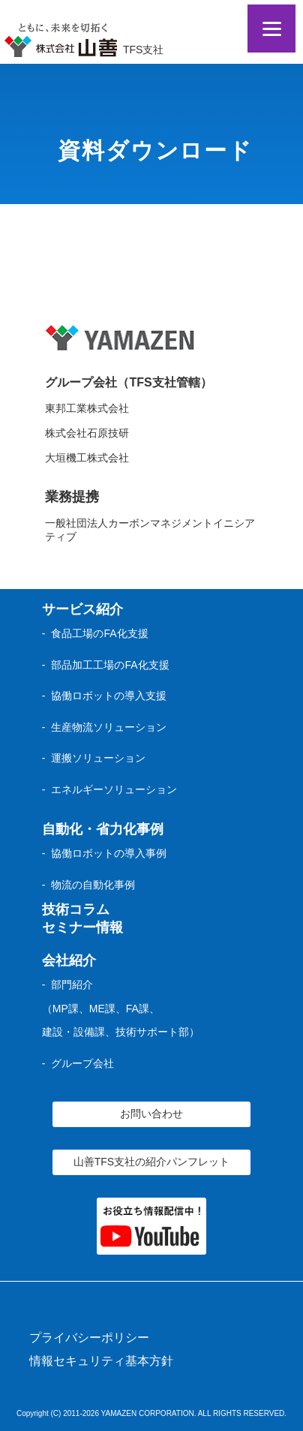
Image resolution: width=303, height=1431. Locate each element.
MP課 (65, 1009)
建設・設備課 (73, 1032)
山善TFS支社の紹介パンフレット (152, 1162)
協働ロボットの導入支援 (108, 696)
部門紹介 (72, 985)
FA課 (137, 1009)
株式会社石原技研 (87, 433)
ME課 (102, 1009)
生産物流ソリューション (108, 727)
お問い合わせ (151, 1114)
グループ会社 (82, 1063)
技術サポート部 (152, 1032)
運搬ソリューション (98, 758)
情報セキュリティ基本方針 (101, 1360)
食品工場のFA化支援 (99, 633)
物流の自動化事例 (93, 885)
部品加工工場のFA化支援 (110, 665)
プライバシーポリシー (89, 1337)
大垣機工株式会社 (87, 458)
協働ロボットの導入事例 (108, 853)
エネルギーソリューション (114, 789)
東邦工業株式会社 (87, 408)
